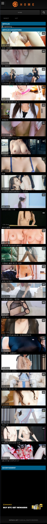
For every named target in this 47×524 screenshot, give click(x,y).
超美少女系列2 (7, 281)
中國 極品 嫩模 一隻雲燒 (10, 299)
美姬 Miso (5, 317)
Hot (16, 18)
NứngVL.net (23, 4)
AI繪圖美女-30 (7, 156)
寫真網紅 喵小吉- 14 (9, 389)
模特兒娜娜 (6, 227)
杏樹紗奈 (5, 120)
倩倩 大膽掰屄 (7, 48)
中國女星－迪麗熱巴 (9, 353)
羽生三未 (5, 425)
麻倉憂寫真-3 (7, 407)
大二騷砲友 (6, 66)
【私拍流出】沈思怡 (9, 371)
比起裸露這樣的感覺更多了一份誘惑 (15, 192)
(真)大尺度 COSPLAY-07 (10, 461)
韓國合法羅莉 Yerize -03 (10, 138)
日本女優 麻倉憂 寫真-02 (11, 102)
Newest (6, 18)
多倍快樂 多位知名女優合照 (12, 245)
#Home (20, 12)
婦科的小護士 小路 (8, 209)
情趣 (3, 174)
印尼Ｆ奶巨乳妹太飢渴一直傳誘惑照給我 (16, 335)
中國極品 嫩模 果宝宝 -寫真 (12, 263)
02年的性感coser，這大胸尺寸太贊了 (15, 84)
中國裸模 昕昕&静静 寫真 (11, 443)
